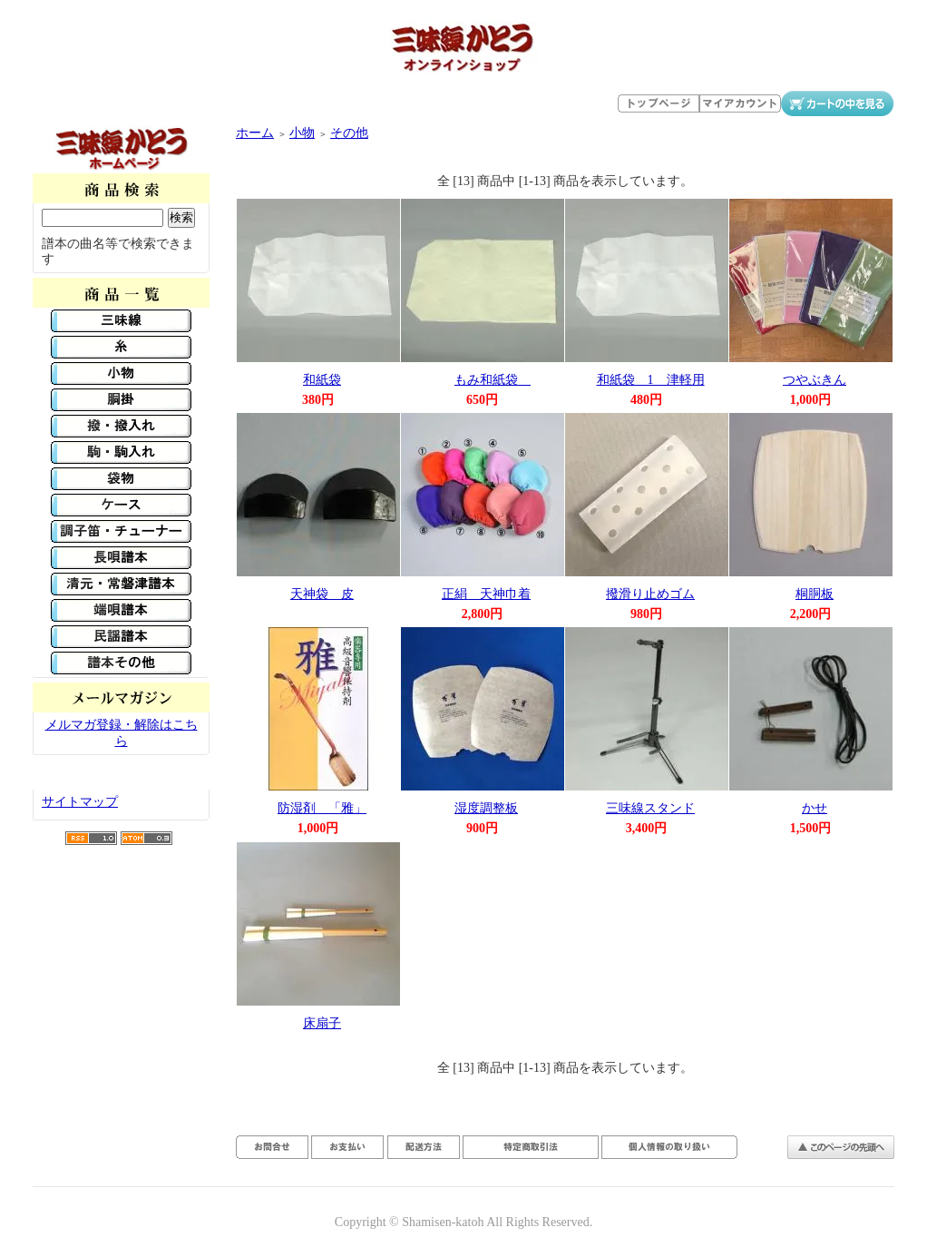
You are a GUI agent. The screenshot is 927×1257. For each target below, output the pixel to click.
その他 (349, 133)
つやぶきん (814, 380)
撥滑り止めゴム (650, 594)
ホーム (255, 133)
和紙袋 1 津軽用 (651, 380)
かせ (814, 808)
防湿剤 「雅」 (322, 808)
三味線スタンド (650, 808)
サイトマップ (80, 802)
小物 (302, 133)
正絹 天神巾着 (486, 594)
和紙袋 (322, 380)
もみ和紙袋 (492, 380)
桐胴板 (814, 594)
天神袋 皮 (322, 594)
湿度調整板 (486, 808)
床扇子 (322, 1023)
